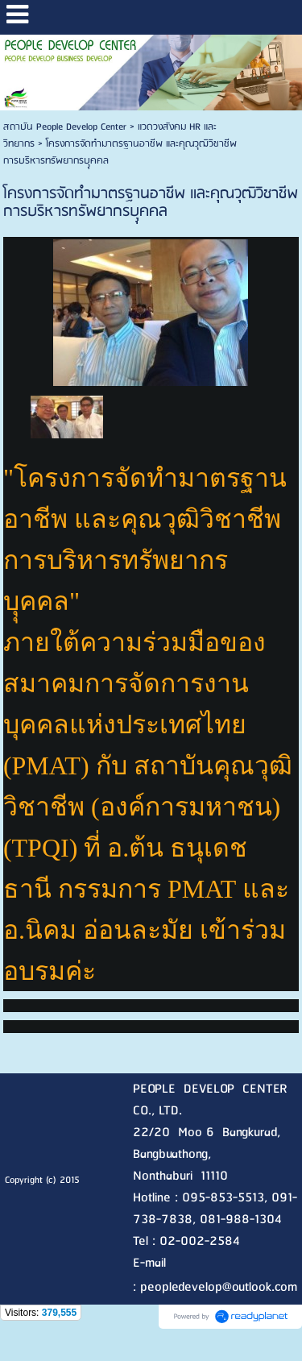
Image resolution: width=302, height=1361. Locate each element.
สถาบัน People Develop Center (64, 126)
